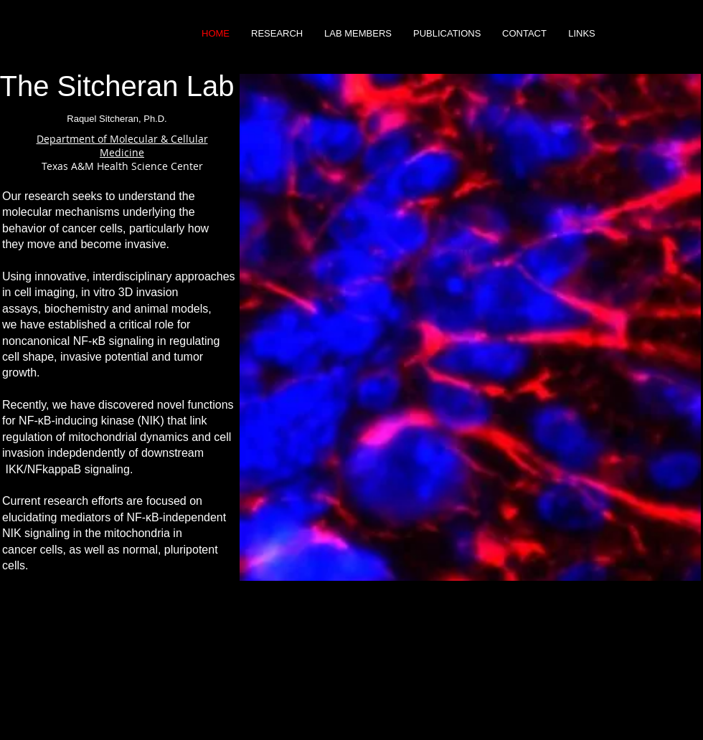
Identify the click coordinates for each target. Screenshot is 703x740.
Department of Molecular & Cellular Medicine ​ (122, 145)
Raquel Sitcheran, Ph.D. (116, 118)
